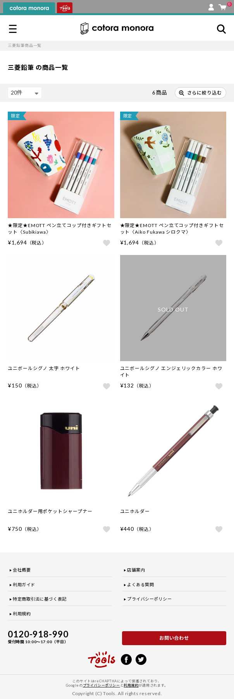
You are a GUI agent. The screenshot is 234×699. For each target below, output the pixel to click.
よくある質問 (140, 584)
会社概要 (22, 569)
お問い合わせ (174, 638)
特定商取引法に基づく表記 (40, 598)
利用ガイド (24, 584)
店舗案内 (136, 569)
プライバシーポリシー (149, 598)
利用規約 (22, 613)
